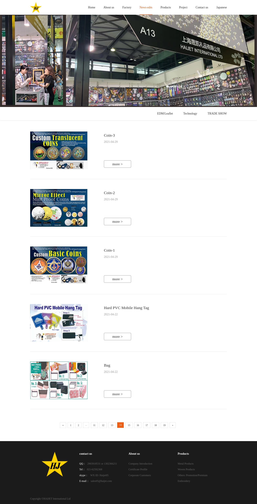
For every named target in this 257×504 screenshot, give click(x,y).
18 (155, 425)
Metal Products (186, 463)
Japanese (221, 7)
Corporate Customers (139, 475)
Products (166, 7)
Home (91, 7)
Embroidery (184, 481)
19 (164, 425)
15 (129, 425)
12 (103, 425)
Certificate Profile (137, 469)
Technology (190, 113)
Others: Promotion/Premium (193, 475)
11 (94, 425)
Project (183, 7)
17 (147, 425)
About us (108, 7)
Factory (126, 7)
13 (112, 425)
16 (138, 425)
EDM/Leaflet (165, 113)
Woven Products (186, 469)
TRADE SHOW (217, 113)
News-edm (146, 7)
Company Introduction (140, 463)
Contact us (202, 7)
